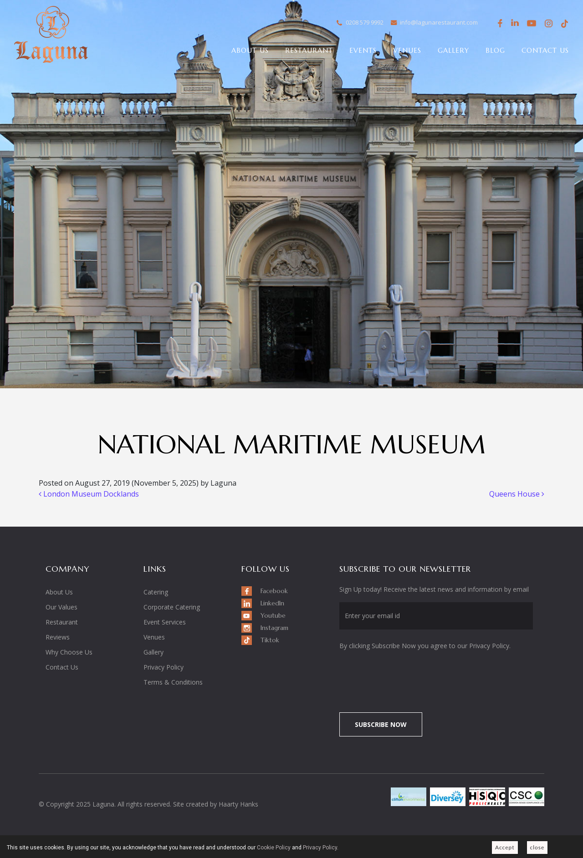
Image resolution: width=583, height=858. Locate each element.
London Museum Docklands (89, 494)
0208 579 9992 (365, 22)
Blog (495, 50)
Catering (155, 592)
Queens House (516, 494)
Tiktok (564, 23)
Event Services (164, 622)
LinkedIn (515, 23)
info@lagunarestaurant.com (439, 22)
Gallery (453, 50)
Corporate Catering (171, 607)
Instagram (547, 25)
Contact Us (545, 50)
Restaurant (309, 50)
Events (363, 50)
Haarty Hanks (238, 804)
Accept (505, 847)
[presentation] (415, 676)
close (537, 847)
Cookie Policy (274, 847)
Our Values (61, 607)
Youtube (531, 23)
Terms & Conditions (173, 682)
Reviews (58, 637)
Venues (407, 50)
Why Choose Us (69, 652)
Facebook (498, 23)
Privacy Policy (163, 667)
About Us (250, 50)
